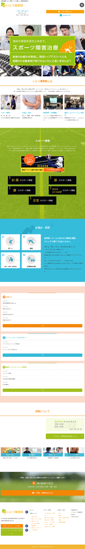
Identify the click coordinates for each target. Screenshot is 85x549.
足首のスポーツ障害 (50, 526)
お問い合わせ (75, 516)
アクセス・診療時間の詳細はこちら (65, 436)
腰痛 (60, 515)
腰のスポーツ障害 (49, 520)
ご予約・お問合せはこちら (65, 11)
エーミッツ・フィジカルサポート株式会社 (12, 532)
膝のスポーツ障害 (49, 517)
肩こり (60, 513)
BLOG (73, 514)
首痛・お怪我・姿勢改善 (64, 519)
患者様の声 (75, 510)
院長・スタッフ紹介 (37, 519)
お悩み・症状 (26, 113)
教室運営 (34, 525)
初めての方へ (35, 516)
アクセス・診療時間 (77, 512)
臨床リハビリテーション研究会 (12, 526)
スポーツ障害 (5, 113)
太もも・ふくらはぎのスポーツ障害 (50, 523)
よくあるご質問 (35, 523)
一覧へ (42, 325)
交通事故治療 (62, 522)
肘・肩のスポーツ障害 (50, 514)
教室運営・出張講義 (50, 113)
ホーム (31, 510)
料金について (35, 521)
